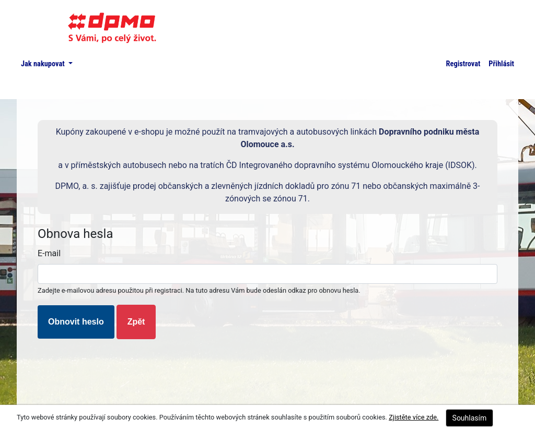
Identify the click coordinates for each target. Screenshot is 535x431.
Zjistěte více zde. (413, 417)
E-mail (49, 253)
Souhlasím (469, 418)
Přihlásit (501, 63)
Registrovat (463, 63)
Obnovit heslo (76, 321)
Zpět (136, 321)
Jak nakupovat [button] (43, 63)
